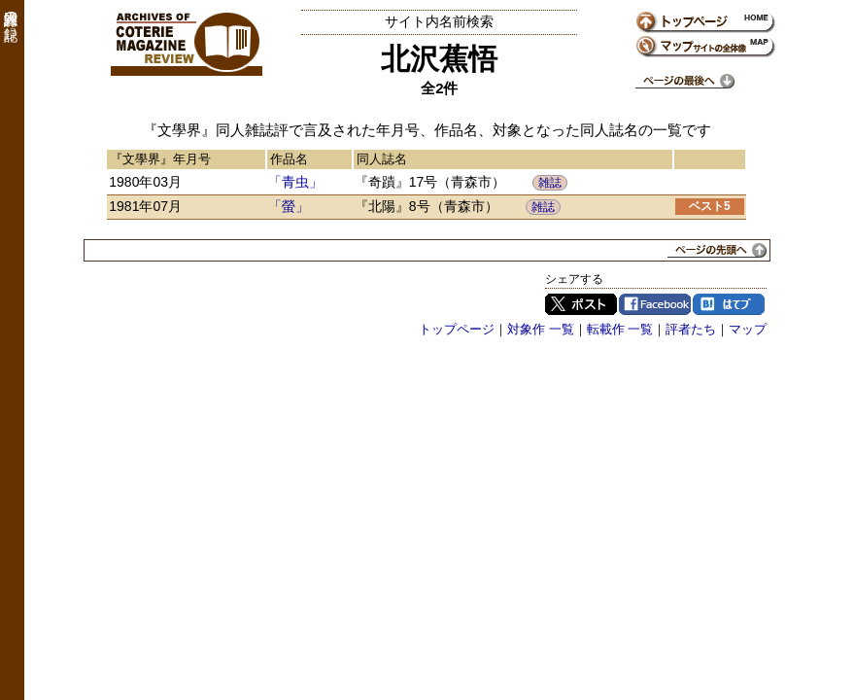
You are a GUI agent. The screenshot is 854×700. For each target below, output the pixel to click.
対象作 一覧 (540, 329)
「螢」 (288, 206)
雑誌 (550, 183)
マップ (748, 329)
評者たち (691, 329)
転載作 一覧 (620, 329)
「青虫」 (295, 182)
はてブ (729, 304)
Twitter (581, 304)
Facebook (655, 304)
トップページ (457, 329)
